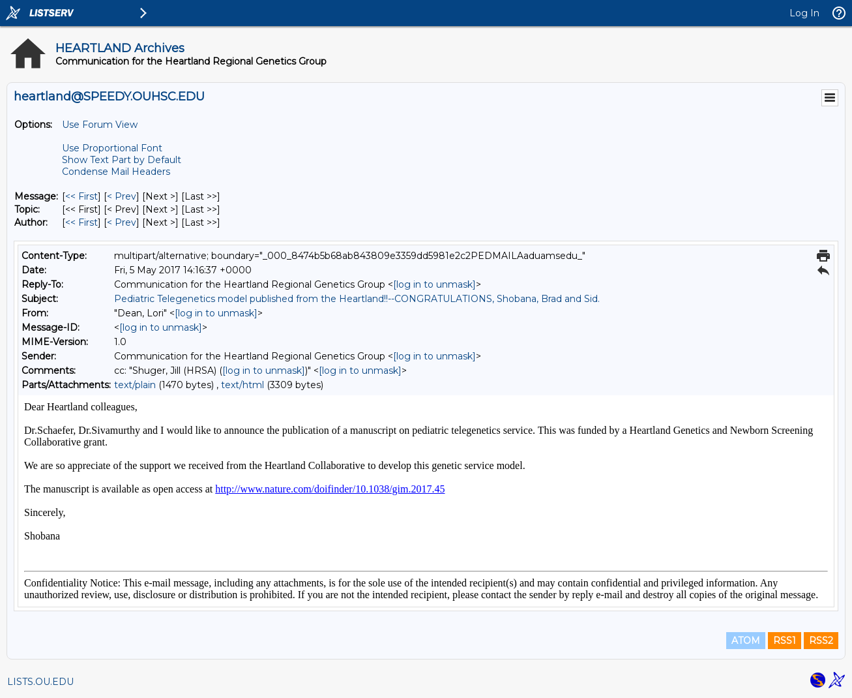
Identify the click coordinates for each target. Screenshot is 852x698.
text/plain (135, 385)
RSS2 (821, 640)
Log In (804, 13)
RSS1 (784, 640)
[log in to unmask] (434, 284)
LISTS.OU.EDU (40, 682)
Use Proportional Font (112, 148)
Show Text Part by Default (121, 160)
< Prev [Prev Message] (121, 196)
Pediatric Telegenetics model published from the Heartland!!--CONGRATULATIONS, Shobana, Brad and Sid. (357, 299)
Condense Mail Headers (116, 171)
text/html (242, 385)
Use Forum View (100, 124)
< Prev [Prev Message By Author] (121, 222)
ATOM (745, 640)
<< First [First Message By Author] (81, 222)
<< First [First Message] (81, 196)
